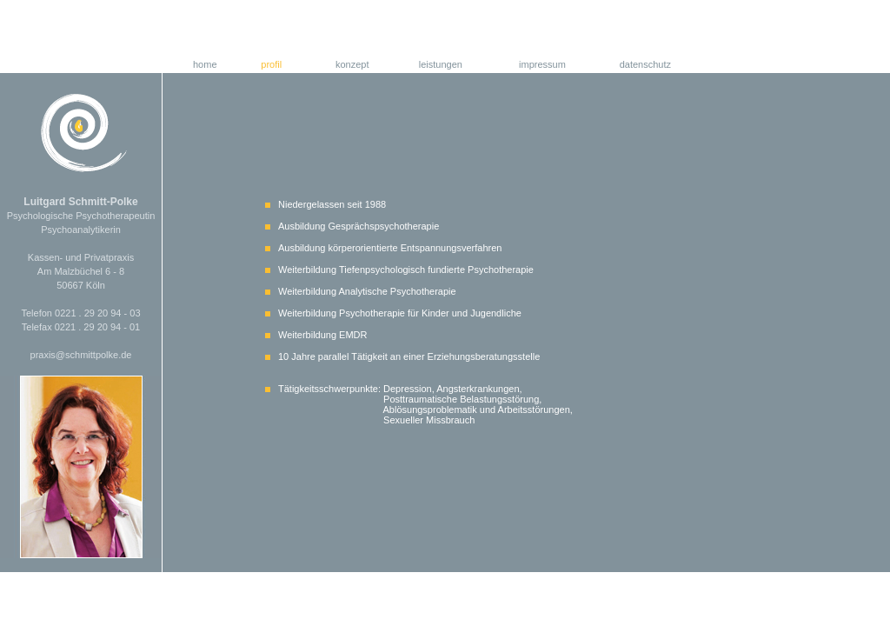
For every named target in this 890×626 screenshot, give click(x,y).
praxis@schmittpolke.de (81, 355)
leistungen (440, 64)
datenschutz (645, 64)
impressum (542, 64)
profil (271, 64)
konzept (352, 64)
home (205, 64)
